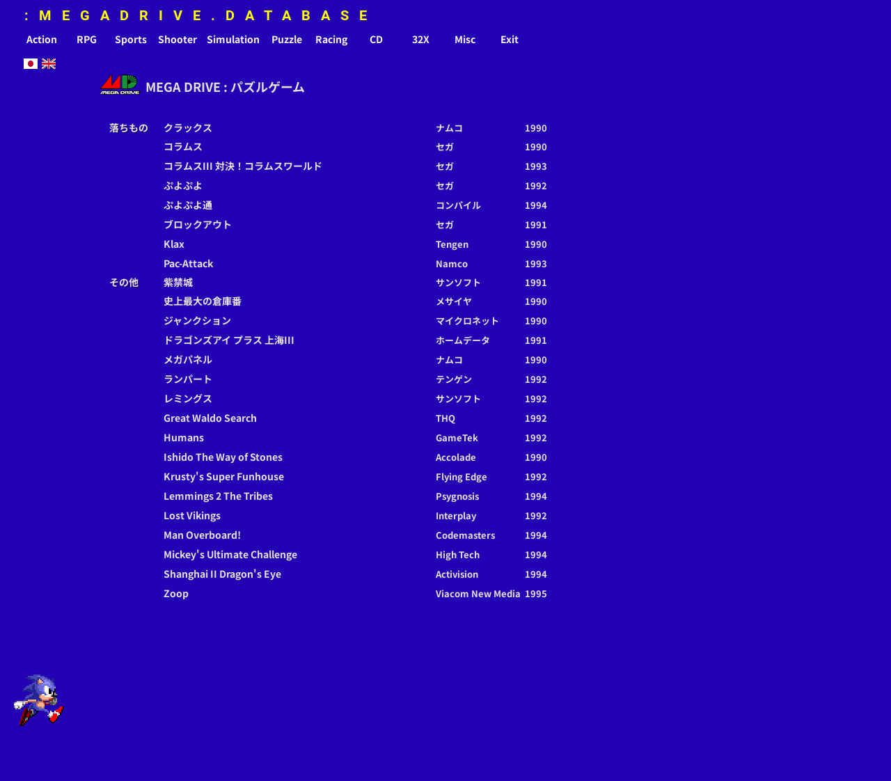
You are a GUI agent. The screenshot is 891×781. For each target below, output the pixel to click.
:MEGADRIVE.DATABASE (200, 15)
